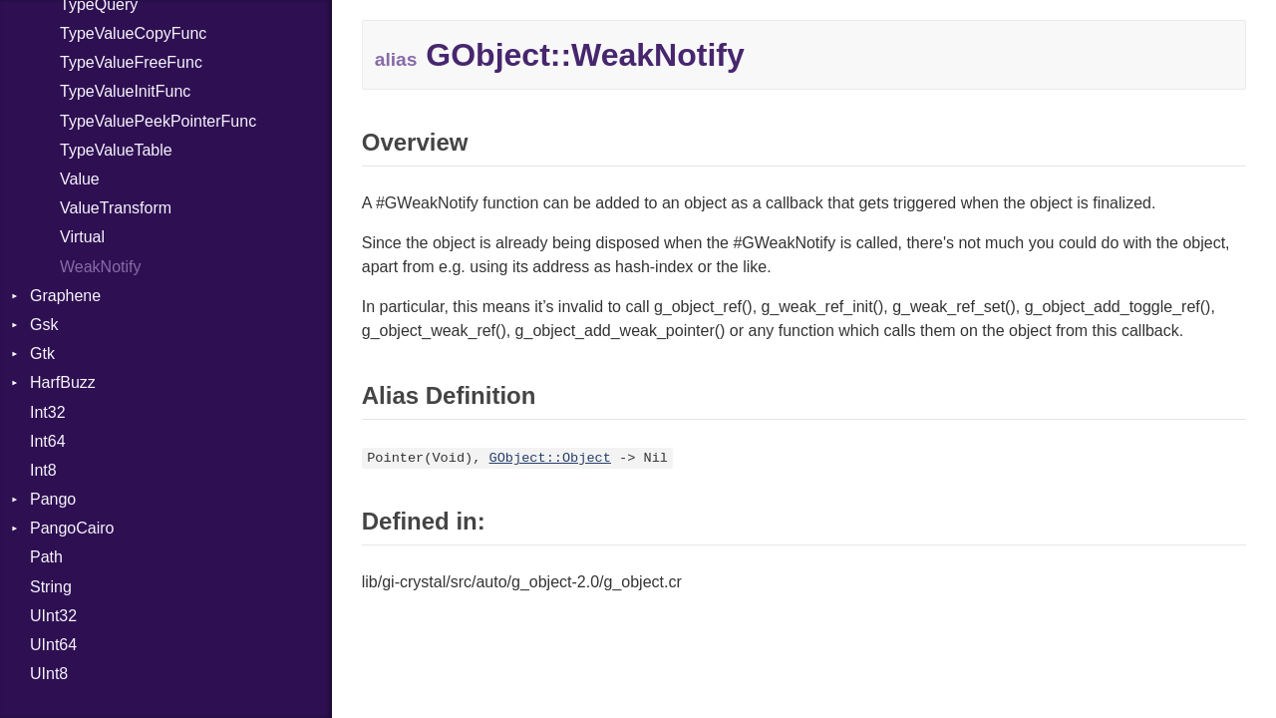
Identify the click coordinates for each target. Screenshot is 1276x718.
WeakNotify (101, 266)
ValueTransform (115, 207)
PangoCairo (72, 528)
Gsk (44, 324)
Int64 (48, 441)
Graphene (65, 295)
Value (80, 179)
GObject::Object (550, 458)
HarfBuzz (63, 382)
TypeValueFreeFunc (131, 62)
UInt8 (49, 673)
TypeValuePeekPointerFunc (158, 121)
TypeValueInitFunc (125, 91)
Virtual (82, 236)
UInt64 (53, 644)
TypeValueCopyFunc (133, 33)
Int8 (43, 470)
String (51, 586)
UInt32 (53, 615)
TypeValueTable (116, 150)
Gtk (42, 353)
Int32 (48, 412)
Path (46, 556)
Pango (53, 499)
